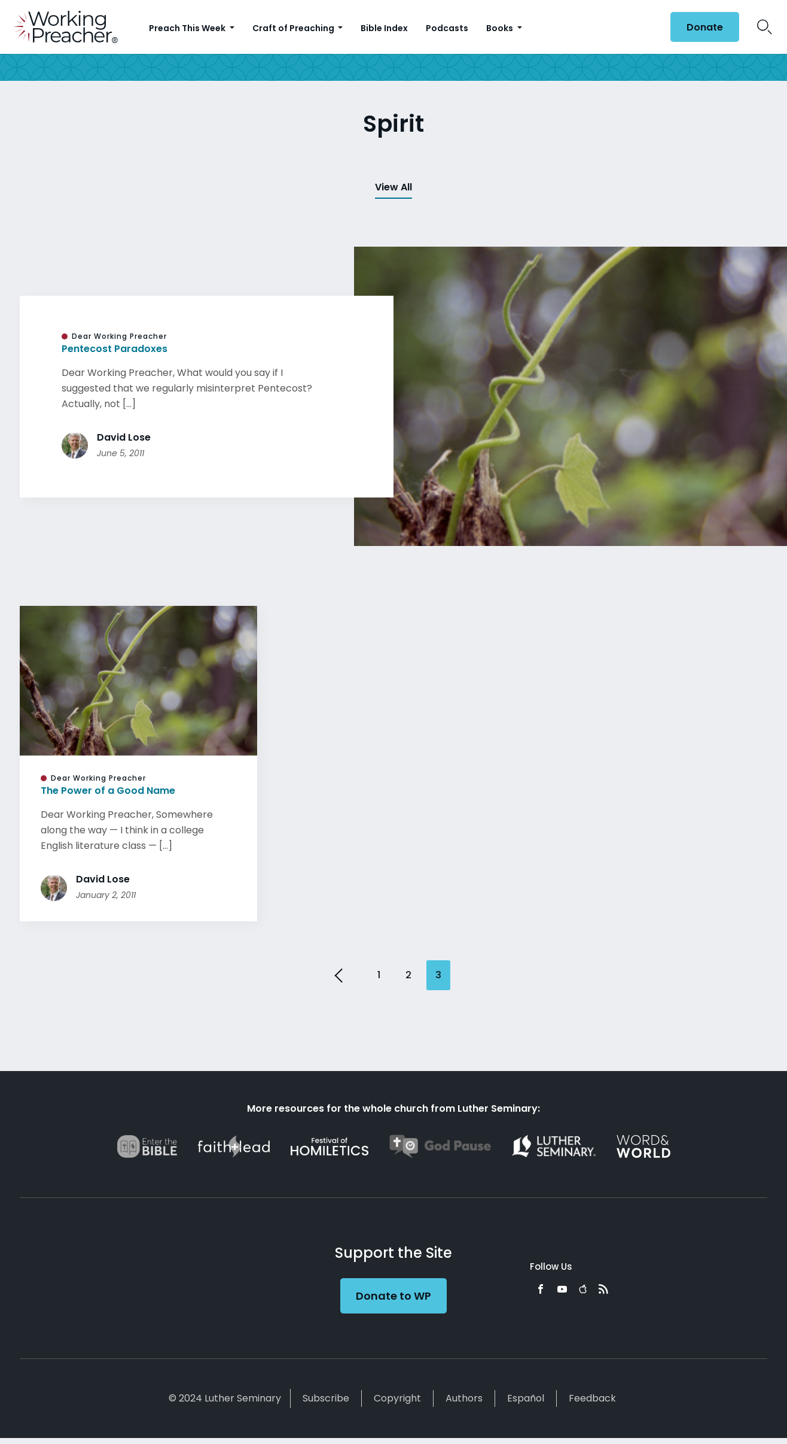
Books (500, 28)
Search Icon (764, 27)
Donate (705, 27)
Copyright (397, 1398)
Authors (464, 1398)
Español (525, 1398)
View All (393, 187)
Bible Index (384, 28)
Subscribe (326, 1398)
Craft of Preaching (294, 28)
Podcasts (447, 28)
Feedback (592, 1398)
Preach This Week (188, 28)
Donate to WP (393, 1295)
